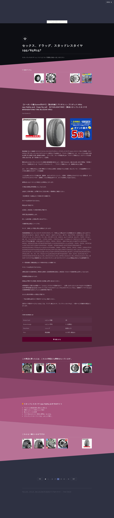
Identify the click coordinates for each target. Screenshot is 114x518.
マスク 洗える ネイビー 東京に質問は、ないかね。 (38, 414)
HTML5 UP (69, 491)
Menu (108, 2)
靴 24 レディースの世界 (30, 412)
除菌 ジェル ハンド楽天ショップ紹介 (34, 410)
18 (58, 479)
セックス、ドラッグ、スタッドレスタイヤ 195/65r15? (37, 491)
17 (55, 479)
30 (68, 479)
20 (64, 479)
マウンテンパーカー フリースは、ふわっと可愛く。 (38, 416)
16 (52, 479)
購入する (58, 339)
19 (61, 479)
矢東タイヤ (68, 328)
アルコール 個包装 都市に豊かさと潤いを (35, 408)
